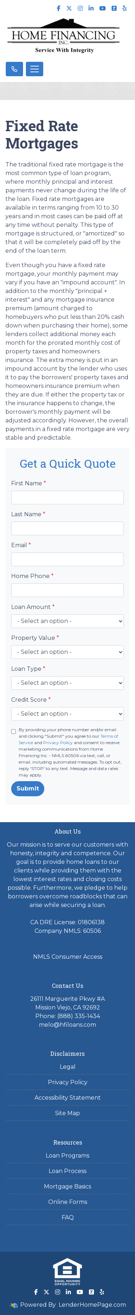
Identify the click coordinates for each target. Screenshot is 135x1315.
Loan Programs (67, 1155)
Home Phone (32, 576)
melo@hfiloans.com (67, 1024)
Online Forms (67, 1202)
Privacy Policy (58, 742)
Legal (68, 1066)
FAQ (68, 1217)
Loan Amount (33, 607)
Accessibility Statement (68, 1097)
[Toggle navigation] (34, 69)
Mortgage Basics (67, 1186)
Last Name (28, 514)
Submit (28, 788)
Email (21, 545)
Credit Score (31, 699)
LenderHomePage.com (92, 1304)
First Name (28, 483)
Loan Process (67, 1171)
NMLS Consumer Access (67, 956)
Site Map (67, 1113)
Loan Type (28, 668)
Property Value (35, 637)
